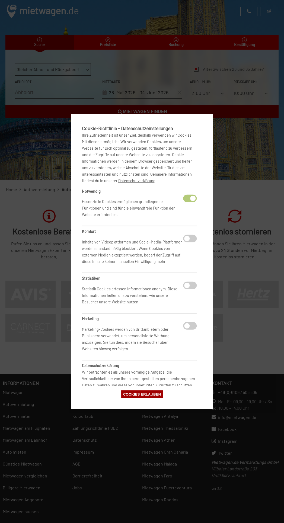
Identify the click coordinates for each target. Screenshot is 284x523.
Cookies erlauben (142, 394)
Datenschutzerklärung (136, 180)
